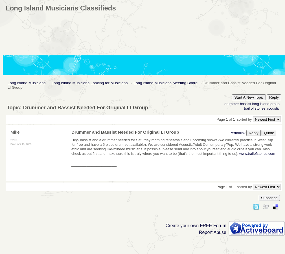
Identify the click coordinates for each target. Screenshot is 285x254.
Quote (269, 133)
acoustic (273, 108)
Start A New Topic (249, 97)
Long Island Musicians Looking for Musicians (89, 83)
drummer (231, 104)
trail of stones (254, 108)
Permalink (237, 133)
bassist (245, 104)
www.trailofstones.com (257, 153)
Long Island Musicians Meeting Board (165, 83)
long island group (266, 104)
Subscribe (269, 198)
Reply (274, 97)
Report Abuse (212, 232)
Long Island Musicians (27, 83)
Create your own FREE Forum (196, 225)
